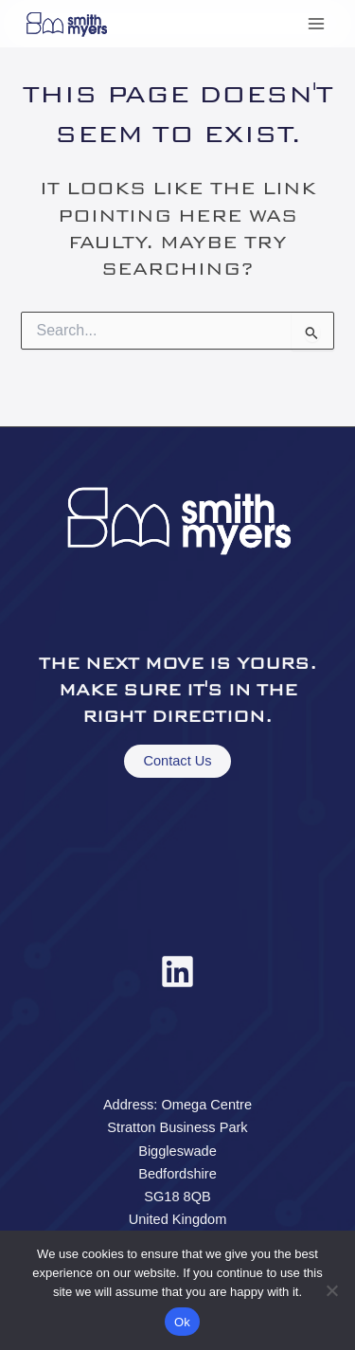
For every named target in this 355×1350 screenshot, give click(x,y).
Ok (182, 1322)
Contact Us (177, 760)
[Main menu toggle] (316, 24)
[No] (331, 1290)
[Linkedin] (177, 971)
